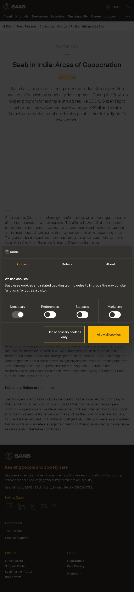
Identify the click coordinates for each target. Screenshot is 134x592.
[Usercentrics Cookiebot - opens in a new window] (111, 252)
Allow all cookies (109, 334)
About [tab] (110, 264)
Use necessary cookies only (64, 334)
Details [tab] (67, 264)
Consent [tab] (23, 264)
